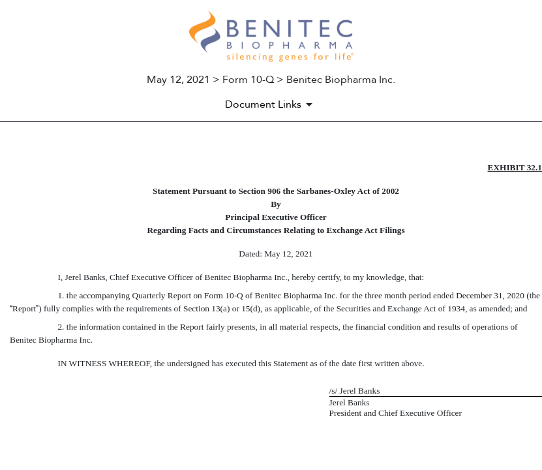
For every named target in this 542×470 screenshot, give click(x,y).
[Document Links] (271, 104)
